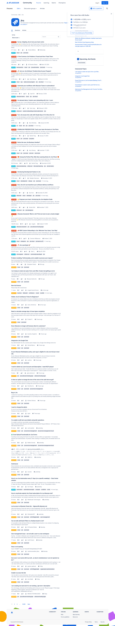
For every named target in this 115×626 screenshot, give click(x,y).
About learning (76, 614)
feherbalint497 (31, 514)
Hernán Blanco (31, 345)
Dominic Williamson (35, 238)
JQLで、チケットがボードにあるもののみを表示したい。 (28, 449)
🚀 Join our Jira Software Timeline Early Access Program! (34, 71)
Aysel (28, 413)
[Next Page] (29, 604)
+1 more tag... (49, 67)
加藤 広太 (29, 457)
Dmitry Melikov (32, 50)
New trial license (16, 285)
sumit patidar (30, 428)
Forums (38, 3)
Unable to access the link (18, 573)
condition (43, 489)
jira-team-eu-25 (39, 241)
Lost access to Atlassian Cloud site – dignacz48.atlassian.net (29, 506)
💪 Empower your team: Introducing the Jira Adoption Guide (34, 199)
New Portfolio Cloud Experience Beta (84, 42)
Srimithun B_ (30, 386)
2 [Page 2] (14, 604)
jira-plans (31, 138)
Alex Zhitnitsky (32, 123)
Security (102, 622)
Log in (97, 3)
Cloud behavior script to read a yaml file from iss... (87, 84)
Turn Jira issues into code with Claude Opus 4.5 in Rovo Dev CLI (35, 115)
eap (22, 82)
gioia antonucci (31, 373)
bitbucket (19, 195)
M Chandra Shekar (32, 64)
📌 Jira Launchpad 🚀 (23, 245)
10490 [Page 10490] (23, 604)
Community (27, 2)
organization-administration (47, 569)
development (24, 181)
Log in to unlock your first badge (77, 33)
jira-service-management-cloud (46, 431)
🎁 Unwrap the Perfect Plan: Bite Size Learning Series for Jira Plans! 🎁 (38, 157)
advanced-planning (21, 166)
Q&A (19, 8)
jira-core (31, 153)
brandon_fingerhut (32, 334)
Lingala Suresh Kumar (33, 290)
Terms (96, 622)
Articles (42, 8)
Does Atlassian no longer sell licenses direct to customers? (28, 326)
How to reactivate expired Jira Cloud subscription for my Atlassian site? (32, 493)
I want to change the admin (19, 407)
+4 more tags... (55, 489)
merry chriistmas (31, 304)
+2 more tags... (48, 82)
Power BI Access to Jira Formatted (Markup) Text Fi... (88, 80)
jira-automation (35, 67)
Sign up (105, 3)
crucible (42, 293)
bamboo (19, 293)
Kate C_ (33, 251)
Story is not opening (17, 546)
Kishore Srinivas (31, 400)
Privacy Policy (88, 622)
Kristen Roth (32, 207)
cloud (18, 52)
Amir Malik (30, 579)
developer (29, 195)
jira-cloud (25, 52)
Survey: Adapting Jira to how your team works (30, 42)
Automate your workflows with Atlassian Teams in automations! (35, 85)
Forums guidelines (65, 617)
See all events (81, 62)
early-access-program (29, 82)
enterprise (23, 241)
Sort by (13, 35)
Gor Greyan (30, 486)
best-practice (20, 67)
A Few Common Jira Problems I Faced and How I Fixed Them (35, 56)
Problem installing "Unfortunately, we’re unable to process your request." (32, 258)
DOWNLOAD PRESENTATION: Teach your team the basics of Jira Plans (37, 129)
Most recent (16, 37)
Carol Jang (32, 108)
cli (17, 125)
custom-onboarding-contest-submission (33, 111)
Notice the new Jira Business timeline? (28, 142)
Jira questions (78, 73)
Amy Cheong (33, 79)
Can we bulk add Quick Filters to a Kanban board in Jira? (27, 521)
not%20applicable (34, 517)
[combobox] (51, 36)
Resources (75, 617)
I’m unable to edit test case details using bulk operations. (27, 420)
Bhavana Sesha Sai (31, 279)
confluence (31, 293)
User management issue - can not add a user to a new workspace (30, 534)
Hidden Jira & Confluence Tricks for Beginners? (25, 297)
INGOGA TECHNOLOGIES (33, 593)
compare (37, 489)
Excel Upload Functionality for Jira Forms (25, 434)
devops (30, 181)
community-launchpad (36, 254)
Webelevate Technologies (33, 499)
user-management (45, 517)
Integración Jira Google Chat (19, 340)
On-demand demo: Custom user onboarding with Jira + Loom (35, 100)
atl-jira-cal (19, 111)
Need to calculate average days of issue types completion (28, 311)
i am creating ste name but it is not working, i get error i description (30, 586)
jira (21, 52)
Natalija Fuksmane (34, 178)
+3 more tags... (15, 168)
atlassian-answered (21, 226)
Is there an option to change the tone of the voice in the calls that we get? (32, 379)
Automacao (14, 464)
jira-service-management (36, 388)
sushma (29, 360)
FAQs (62, 614)
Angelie (33, 224)
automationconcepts (29, 489)
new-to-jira (37, 153)
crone (48, 489)
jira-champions (29, 210)
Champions (62, 3)
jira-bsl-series (50, 166)
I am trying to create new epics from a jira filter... (87, 71)
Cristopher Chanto (31, 264)
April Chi (32, 93)
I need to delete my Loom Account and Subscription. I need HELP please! (32, 367)
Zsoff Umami (30, 540)
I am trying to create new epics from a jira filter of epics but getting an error (33, 271)
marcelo (29, 471)
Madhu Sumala (31, 442)
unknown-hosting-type (40, 376)
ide (24, 125)
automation (19, 489)
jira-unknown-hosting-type (37, 226)
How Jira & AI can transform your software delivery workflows (35, 185)
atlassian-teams (21, 96)
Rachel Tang (33, 135)
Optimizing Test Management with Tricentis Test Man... (89, 89)
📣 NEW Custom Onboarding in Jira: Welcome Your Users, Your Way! (37, 230)
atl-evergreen (20, 254)
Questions (17, 30)
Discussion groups (30, 8)
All (12, 30)
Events (54, 3)
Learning (46, 3)
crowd (37, 293)
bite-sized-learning (38, 166)
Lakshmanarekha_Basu (33, 551)
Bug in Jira (14, 392)
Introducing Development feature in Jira (28, 172)
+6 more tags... (49, 293)
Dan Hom (31, 192)
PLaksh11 (30, 319)
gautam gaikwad (31, 566)
